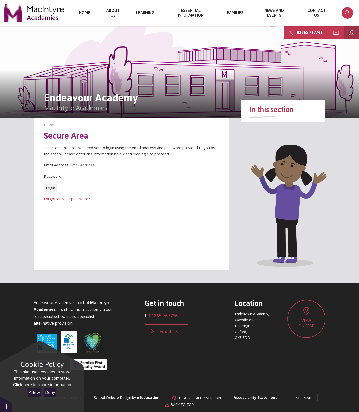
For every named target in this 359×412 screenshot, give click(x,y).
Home (49, 124)
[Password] (84, 176)
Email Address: (56, 164)
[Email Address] (91, 165)
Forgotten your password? (67, 198)
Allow (34, 392)
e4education (148, 397)
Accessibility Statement (255, 397)
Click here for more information (42, 384)
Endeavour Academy (34, 13)
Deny (50, 392)
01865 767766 (163, 316)
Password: (53, 176)
